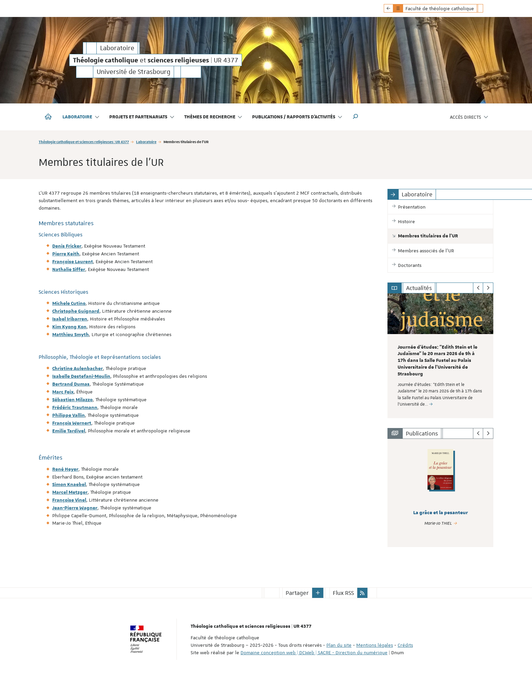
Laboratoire (146, 141)
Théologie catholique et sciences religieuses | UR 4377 (84, 141)
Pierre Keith (65, 254)
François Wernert (71, 423)
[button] (355, 117)
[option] (440, 355)
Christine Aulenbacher (77, 369)
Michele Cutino (69, 303)
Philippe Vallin (68, 415)
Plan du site (339, 645)
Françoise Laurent (72, 262)
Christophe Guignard (75, 311)
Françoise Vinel (69, 500)
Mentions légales (374, 645)
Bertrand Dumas (71, 384)
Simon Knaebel (69, 485)
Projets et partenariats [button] (142, 117)
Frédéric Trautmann (74, 408)
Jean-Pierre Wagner (74, 508)
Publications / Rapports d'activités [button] (297, 117)
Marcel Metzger (70, 492)
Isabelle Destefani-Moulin (81, 376)
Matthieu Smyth (70, 335)
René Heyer (65, 469)
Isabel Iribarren (69, 319)
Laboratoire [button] (81, 117)
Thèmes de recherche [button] (213, 117)
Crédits (405, 645)
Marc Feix (63, 392)
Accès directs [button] (469, 117)
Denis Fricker (66, 246)
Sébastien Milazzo (72, 400)
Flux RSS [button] (343, 592)
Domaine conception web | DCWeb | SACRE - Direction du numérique (314, 652)
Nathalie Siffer (68, 270)
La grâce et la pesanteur (440, 513)
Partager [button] (297, 592)
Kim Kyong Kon (69, 327)
